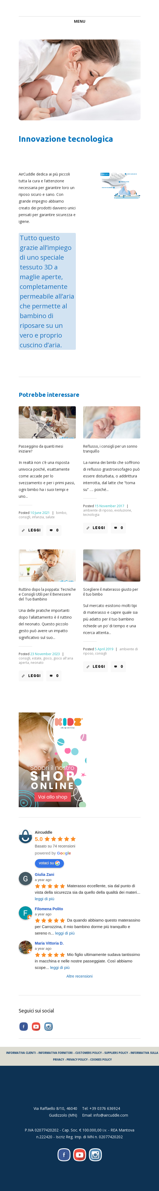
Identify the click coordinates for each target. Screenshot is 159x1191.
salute (50, 517)
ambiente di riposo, (98, 510)
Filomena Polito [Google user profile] (49, 909)
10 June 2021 (40, 512)
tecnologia (91, 514)
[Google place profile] (44, 832)
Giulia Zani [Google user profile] (44, 874)
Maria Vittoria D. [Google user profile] (49, 943)
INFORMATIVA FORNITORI (55, 1053)
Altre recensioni (79, 976)
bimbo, (61, 512)
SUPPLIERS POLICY (116, 1053)
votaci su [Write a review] (49, 863)
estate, (37, 658)
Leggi (34, 530)
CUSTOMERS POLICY (88, 1053)
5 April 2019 (104, 649)
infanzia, (38, 517)
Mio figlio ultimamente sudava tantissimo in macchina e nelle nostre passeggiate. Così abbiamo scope (88, 961)
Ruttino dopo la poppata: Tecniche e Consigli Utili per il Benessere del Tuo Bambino (47, 594)
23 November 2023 (45, 654)
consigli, (25, 517)
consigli (101, 653)
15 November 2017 (109, 506)
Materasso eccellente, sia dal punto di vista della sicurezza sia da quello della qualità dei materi (87, 892)
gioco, (48, 658)
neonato (37, 662)
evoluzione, (123, 510)
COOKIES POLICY (101, 1059)
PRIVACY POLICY (77, 1059)
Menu (79, 21)
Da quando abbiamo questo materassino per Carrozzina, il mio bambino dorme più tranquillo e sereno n (88, 926)
